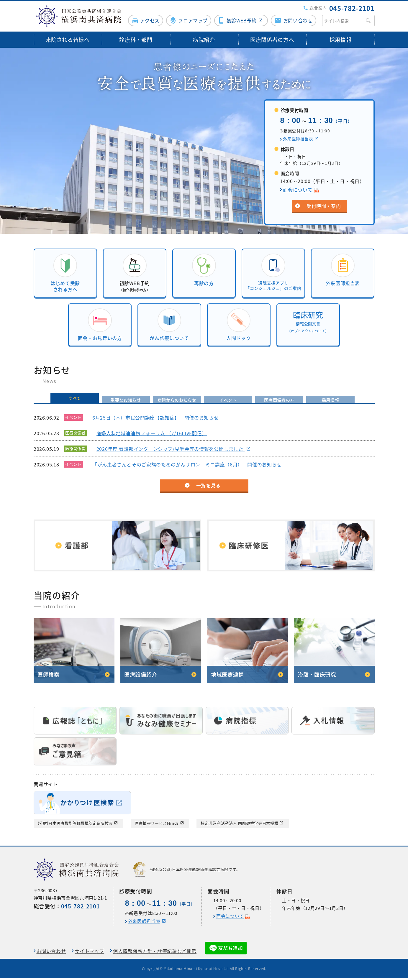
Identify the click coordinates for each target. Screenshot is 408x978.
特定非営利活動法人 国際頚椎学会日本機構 (239, 823)
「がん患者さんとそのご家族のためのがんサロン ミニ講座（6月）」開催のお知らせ (186, 464)
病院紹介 (204, 39)
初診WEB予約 (241, 19)
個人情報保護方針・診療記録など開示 (154, 950)
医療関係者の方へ (272, 39)
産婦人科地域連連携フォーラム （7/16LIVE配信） (151, 432)
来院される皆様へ (68, 39)
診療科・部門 (135, 39)
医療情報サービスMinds (157, 823)
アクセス (150, 19)
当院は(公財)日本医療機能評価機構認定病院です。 (186, 869)
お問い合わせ (298, 19)
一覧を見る (208, 485)
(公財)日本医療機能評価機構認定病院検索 (75, 823)
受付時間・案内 (324, 205)
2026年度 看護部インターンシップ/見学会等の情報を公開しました (170, 448)
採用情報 (341, 39)
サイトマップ (89, 950)
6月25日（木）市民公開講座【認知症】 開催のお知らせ (155, 417)
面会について (297, 189)
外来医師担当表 (298, 138)
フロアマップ (193, 19)
